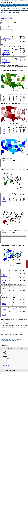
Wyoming (4, 133)
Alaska (4, 132)
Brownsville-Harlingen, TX (4, 203)
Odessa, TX (4, 198)
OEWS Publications (7, 10)
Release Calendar (24, 1)
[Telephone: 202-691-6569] (6, 365)
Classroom (22, 348)
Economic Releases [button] (17, 4)
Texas (4, 96)
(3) (6, 22)
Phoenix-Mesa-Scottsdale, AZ (4, 273)
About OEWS (20, 10)
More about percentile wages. (5, 323)
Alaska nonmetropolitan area (4, 291)
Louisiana (4, 97)
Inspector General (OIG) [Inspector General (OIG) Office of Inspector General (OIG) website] (13, 351)
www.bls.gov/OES (5, 366)
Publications (12, 348)
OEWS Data (11, 10)
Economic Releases (17, 348)
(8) (16, 59)
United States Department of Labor (24, 0)
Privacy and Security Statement (20, 355)
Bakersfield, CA (4, 201)
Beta (25, 348)
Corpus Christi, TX (4, 280)
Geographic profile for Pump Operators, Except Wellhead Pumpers (7, 18)
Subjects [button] (4, 4)
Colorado (4, 162)
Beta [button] (24, 4)
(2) (12, 22)
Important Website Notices (20, 359)
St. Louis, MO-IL (4, 271)
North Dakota (4, 99)
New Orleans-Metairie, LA (4, 199)
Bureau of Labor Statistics (3, 6)
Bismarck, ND (4, 283)
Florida (4, 100)
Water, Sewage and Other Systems (5, 53)
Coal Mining (6, 61)
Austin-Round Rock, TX (4, 200)
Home (1, 348)
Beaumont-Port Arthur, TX (4, 241)
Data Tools (8, 348)
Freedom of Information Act (21, 353)
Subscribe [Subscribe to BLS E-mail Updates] (27, 1)
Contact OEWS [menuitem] (25, 10)
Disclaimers (19, 356)
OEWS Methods (16, 10)
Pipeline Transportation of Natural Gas (6, 54)
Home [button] (1, 4)
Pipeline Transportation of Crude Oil (5, 51)
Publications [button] (12, 4)
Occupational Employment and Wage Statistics (11, 6)
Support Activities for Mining (6, 38)
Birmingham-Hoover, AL (4, 272)
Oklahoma (4, 98)
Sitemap (19, 351)
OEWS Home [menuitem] (2, 10)
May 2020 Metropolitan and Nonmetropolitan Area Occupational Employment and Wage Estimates (10, 339)
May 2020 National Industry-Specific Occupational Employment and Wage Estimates (9, 340)
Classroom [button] (21, 4)
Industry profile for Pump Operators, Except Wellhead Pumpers (6, 17)
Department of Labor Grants (13, 354)
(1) (9, 95)
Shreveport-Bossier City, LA (4, 202)
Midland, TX (4, 195)
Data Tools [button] (7, 4)
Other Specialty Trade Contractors (5, 59)
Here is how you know (13, 0)
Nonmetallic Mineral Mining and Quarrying (6, 62)
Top (16, 31)
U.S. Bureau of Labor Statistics (7, 2)
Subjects (4, 348)
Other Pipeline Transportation (6, 50)
